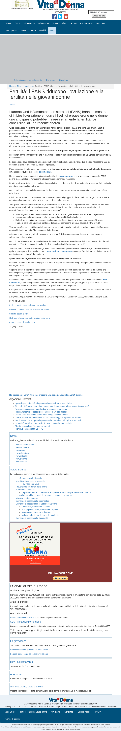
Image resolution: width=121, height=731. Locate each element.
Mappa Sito (10, 712)
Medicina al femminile (25, 489)
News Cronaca (22, 447)
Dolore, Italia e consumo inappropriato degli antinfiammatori (41, 415)
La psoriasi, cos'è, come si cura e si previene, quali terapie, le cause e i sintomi (56, 492)
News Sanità (21, 459)
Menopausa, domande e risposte (36, 512)
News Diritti (21, 450)
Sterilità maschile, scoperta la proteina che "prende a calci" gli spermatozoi (48, 420)
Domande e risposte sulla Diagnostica (32, 501)
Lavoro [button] (33, 30)
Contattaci (63, 80)
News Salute (21, 456)
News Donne (21, 462)
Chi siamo (50, 80)
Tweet (12, 104)
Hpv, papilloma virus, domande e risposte (40, 509)
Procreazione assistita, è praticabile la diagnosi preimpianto (41, 409)
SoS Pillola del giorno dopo (25, 621)
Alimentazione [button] (86, 23)
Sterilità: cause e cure (19, 314)
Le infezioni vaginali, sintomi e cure (31, 478)
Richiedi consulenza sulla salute (28, 80)
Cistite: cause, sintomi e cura (22, 322)
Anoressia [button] (100, 23)
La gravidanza (18, 641)
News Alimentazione (25, 444)
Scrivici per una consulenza (22, 617)
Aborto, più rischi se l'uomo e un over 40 (32, 426)
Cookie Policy (84, 712)
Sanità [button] (23, 30)
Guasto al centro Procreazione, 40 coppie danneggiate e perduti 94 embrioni (48, 417)
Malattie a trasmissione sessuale (30, 481)
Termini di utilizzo (12, 719)
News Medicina (22, 453)
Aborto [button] (73, 23)
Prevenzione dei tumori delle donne (31, 487)
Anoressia (16, 674)
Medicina (29, 86)
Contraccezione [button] (60, 23)
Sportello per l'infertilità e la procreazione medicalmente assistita (43, 403)
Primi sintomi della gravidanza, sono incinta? (29, 650)
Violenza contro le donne (27, 498)
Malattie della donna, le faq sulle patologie (40, 515)
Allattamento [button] (43, 23)
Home (8, 23)
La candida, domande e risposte (36, 506)
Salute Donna (18, 469)
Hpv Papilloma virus (30, 484)
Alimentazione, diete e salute (26, 686)
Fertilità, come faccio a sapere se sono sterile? (29, 309)
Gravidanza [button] (29, 23)
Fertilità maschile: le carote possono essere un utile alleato (41, 412)
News (19, 86)
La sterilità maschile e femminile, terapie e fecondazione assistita (43, 423)
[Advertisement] (60, 55)
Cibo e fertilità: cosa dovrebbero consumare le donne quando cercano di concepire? (52, 406)
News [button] (51, 30)
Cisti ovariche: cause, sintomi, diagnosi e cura (29, 318)
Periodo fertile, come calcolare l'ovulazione (28, 305)
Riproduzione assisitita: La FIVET (30, 429)
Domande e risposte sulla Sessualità (32, 518)
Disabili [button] (42, 30)
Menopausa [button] (11, 30)
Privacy (97, 712)
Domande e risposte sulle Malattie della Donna (36, 504)
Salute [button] (18, 23)
